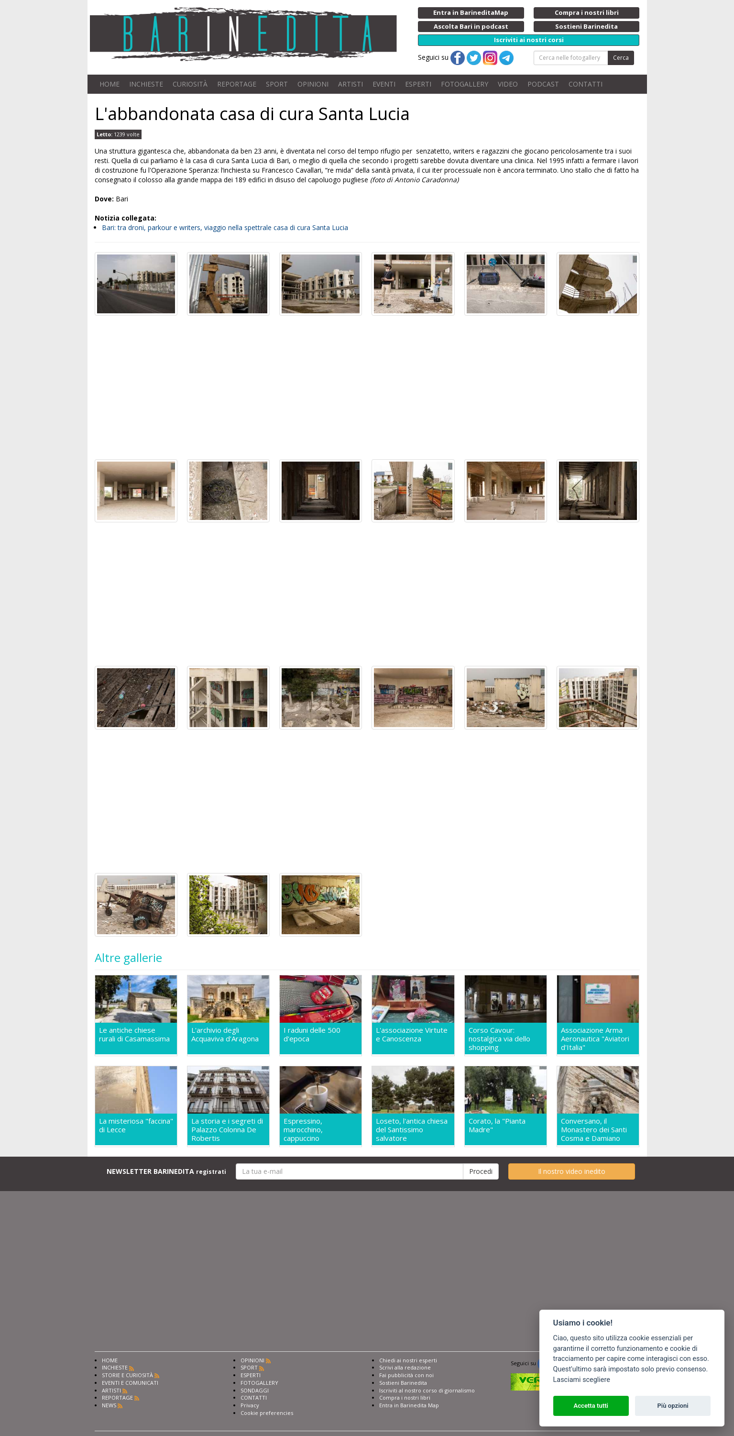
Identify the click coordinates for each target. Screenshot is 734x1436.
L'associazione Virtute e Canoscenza (412, 1034)
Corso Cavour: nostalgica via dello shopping (499, 1038)
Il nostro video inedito (571, 1171)
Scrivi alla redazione (405, 1367)
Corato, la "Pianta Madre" (497, 1125)
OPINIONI (313, 83)
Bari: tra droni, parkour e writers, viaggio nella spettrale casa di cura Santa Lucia (225, 227)
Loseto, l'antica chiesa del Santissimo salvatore (412, 1129)
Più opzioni (672, 1405)
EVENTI (383, 83)
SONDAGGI (255, 1390)
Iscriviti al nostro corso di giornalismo (427, 1390)
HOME (109, 83)
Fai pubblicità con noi (406, 1375)
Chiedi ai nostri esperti (408, 1360)
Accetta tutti (590, 1405)
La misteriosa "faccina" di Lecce (136, 1125)
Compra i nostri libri (404, 1397)
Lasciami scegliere (581, 1380)
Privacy (250, 1405)
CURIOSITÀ (190, 83)
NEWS (109, 1405)
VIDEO (508, 83)
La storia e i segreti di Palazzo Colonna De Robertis (227, 1129)
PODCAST (543, 83)
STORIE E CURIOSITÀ (127, 1375)
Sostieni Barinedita (403, 1382)
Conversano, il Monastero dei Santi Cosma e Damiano (594, 1129)
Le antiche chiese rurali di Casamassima (134, 1034)
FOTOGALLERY (464, 83)
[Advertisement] (367, 387)
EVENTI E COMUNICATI (130, 1382)
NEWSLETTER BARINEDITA (166, 1171)
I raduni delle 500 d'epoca (312, 1034)
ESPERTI (418, 83)
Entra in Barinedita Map (409, 1405)
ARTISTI (350, 83)
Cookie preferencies (267, 1412)
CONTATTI (586, 83)
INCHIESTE (146, 83)
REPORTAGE (236, 83)
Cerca (621, 58)
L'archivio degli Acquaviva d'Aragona (225, 1034)
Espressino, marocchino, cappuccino (303, 1129)
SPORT (277, 83)
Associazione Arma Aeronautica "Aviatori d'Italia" (595, 1038)
